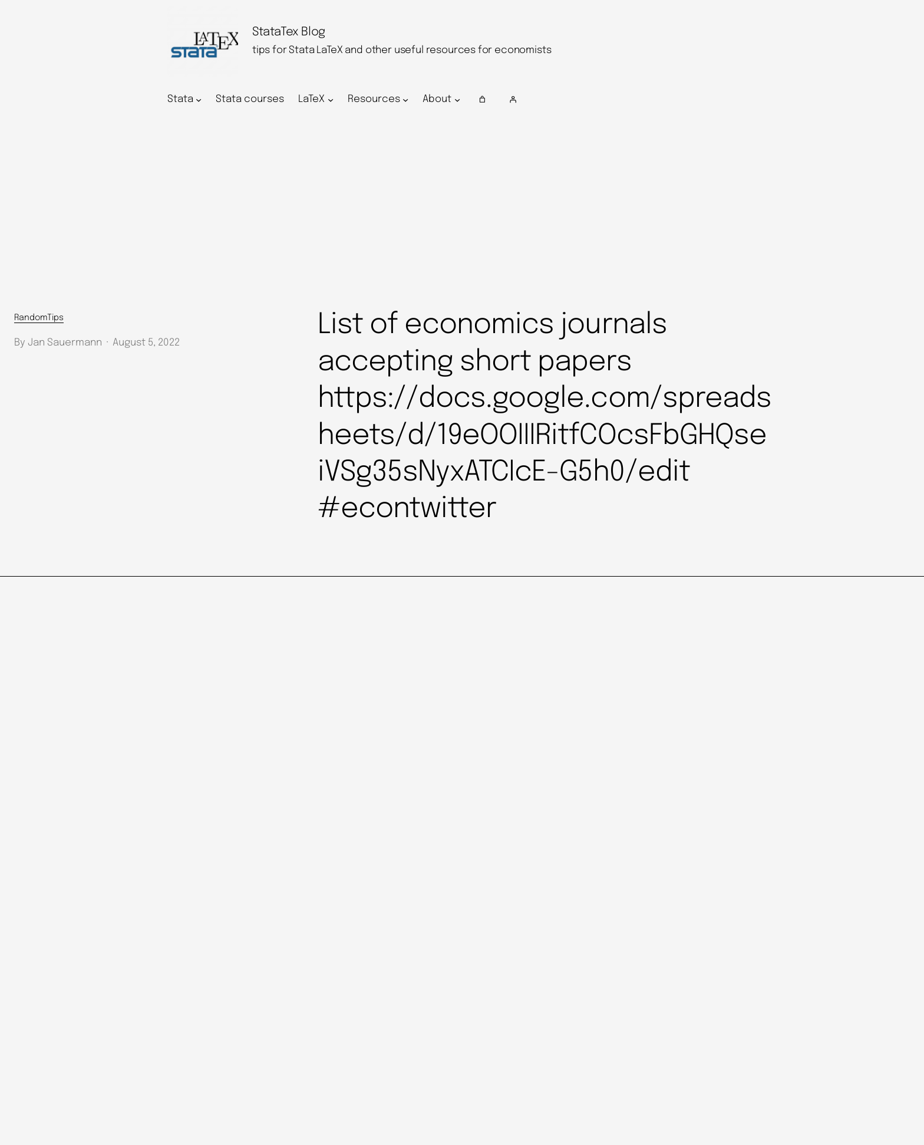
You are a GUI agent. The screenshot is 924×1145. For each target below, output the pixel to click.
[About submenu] (457, 100)
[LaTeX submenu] (331, 100)
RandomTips (39, 318)
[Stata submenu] (199, 100)
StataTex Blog (288, 32)
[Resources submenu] (405, 100)
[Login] (631, 99)
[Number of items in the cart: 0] (482, 99)
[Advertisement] (462, 210)
